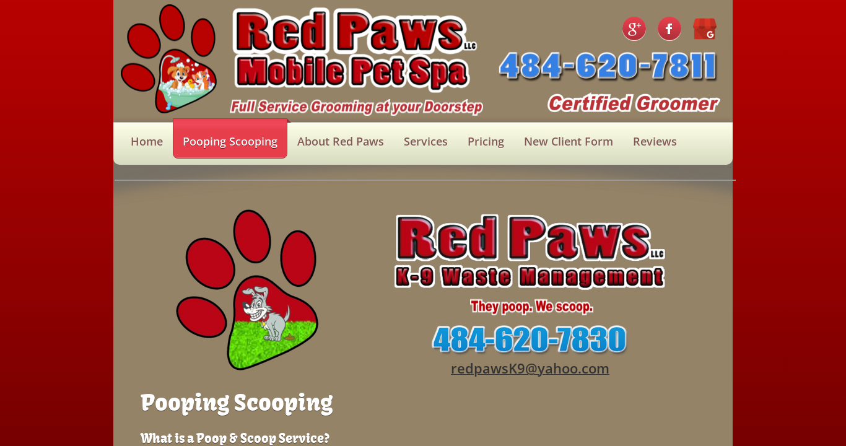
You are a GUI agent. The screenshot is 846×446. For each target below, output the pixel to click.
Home (147, 141)
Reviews (655, 141)
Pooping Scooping (230, 141)
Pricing (486, 141)
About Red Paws (340, 141)
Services (426, 141)
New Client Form (568, 141)
